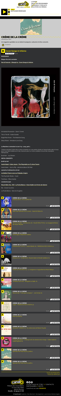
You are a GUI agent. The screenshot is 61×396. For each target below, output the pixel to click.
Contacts (50, 384)
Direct (12, 9)
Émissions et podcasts (39, 5)
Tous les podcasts (53, 373)
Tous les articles (53, 374)
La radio (34, 2)
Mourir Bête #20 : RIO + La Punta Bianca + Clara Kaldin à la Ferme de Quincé (24, 185)
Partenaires (31, 386)
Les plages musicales (18, 11)
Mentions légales (56, 394)
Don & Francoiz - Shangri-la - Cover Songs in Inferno (17, 62)
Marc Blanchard (31, 394)
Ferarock (42, 388)
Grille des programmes (39, 3)
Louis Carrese (47, 394)
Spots (40, 386)
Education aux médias (38, 7)
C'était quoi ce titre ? (35, 384)
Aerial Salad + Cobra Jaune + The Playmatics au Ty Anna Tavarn (20, 164)
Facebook (8, 44)
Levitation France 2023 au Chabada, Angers (14, 173)
